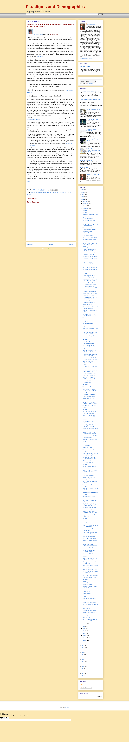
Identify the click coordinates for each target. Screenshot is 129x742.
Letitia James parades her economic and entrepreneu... (90, 290)
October (85, 206)
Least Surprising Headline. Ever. (90, 612)
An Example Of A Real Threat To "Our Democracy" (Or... (90, 489)
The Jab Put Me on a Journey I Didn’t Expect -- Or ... (90, 370)
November (85, 203)
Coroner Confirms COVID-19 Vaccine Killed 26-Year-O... (90, 358)
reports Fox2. (61, 37)
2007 (82, 675)
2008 (82, 673)
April (84, 633)
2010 (82, 668)
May (84, 630)
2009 (82, 671)
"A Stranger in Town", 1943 (92, 174)
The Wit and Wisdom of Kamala (90, 575)
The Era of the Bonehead (88, 317)
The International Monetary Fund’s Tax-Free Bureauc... (89, 228)
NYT (67, 192)
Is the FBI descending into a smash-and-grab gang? (89, 276)
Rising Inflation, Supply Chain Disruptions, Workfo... (90, 559)
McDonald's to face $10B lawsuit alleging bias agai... (90, 307)
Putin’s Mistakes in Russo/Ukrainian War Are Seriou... (89, 595)
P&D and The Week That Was (93, 109)
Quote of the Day (86, 523)
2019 (82, 647)
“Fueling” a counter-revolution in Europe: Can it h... (90, 562)
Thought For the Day (87, 386)
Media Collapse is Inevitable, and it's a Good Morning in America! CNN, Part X (94, 150)
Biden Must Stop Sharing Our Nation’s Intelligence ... (89, 501)
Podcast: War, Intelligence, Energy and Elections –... (89, 478)
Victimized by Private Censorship (91, 130)
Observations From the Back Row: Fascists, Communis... (90, 390)
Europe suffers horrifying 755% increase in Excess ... (90, 367)
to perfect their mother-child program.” (52, 76)
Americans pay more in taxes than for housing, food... (90, 566)
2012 (82, 664)
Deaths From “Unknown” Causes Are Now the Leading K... (90, 342)
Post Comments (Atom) (53, 249)
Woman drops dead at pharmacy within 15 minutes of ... (90, 355)
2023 (82, 196)
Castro (32, 192)
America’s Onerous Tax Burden (90, 569)
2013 (82, 661)
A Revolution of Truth (88, 235)
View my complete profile (86, 58)
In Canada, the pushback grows (90, 602)
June (84, 628)
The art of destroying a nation (89, 538)
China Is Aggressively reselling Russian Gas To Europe (90, 620)
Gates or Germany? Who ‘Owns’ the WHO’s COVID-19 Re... (90, 244)
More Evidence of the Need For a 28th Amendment (90, 225)
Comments (84, 687)
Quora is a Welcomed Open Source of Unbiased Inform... (90, 416)
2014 (82, 659)
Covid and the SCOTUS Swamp (90, 237)
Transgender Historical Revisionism (88, 444)
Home (51, 244)
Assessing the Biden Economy (90, 548)
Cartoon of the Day (87, 520)
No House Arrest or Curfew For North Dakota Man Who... (90, 279)
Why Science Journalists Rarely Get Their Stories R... (90, 333)
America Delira (86, 608)
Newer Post (30, 244)
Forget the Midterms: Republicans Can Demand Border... (89, 264)
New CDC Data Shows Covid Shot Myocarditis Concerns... (90, 351)
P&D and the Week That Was (93, 119)
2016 (82, 654)
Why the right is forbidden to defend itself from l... (89, 250)
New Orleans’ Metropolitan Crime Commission (57, 41)
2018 (82, 650)
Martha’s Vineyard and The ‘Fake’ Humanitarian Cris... (89, 458)
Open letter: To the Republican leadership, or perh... (90, 217)
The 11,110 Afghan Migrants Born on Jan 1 (89, 467)
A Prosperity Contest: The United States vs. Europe (90, 436)
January (85, 640)
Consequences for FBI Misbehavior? (88, 232)
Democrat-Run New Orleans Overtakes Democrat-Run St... (90, 403)
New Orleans (62, 192)
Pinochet (71, 192)
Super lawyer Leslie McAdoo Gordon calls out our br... (89, 599)
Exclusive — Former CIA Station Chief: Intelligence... (90, 526)
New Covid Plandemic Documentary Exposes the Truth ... (89, 363)
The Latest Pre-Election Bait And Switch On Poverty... (90, 572)
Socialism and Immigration (89, 396)
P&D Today (85, 210)
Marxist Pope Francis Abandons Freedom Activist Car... (90, 294)
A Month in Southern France (89, 577)
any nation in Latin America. (33, 119)
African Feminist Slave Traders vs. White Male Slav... (90, 412)
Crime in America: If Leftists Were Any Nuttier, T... (89, 253)
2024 (82, 194)
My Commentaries (85, 66)
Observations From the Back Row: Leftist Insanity (89, 497)
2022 (82, 199)
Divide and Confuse (87, 304)
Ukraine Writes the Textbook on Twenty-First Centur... (90, 471)
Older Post (71, 244)
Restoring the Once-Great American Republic (88, 399)
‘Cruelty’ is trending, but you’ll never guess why (90, 533)
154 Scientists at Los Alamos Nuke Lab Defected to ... (89, 374)
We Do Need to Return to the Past (90, 214)
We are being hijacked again (89, 610)
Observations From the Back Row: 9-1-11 (89, 91)
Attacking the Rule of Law (89, 553)
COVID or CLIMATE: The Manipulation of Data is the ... (90, 433)
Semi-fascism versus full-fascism (90, 492)
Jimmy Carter (56, 192)
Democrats (40, 192)
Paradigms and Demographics (55, 6)
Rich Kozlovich (91, 24)
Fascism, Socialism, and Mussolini (88, 336)
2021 (82, 643)
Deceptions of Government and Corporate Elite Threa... (90, 474)
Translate (89, 83)
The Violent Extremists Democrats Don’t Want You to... (90, 325)
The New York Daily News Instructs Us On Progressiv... (90, 221)
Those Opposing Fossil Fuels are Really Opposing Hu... (90, 454)
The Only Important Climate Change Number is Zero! (89, 240)
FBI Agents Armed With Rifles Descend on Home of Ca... (90, 283)
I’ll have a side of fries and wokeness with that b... (89, 461)
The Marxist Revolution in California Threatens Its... (89, 551)
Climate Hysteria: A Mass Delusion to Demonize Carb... (90, 545)
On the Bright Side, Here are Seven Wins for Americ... (89, 425)
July (84, 626)
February (85, 637)
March (84, 635)
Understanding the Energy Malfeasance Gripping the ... (90, 378)
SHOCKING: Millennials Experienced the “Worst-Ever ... (90, 347)
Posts (82, 685)
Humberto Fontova (38, 34)
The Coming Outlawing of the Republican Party (89, 508)
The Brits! (85, 212)
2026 (82, 189)
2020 (82, 645)
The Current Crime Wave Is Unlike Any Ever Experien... (90, 315)
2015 (82, 657)
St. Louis (29, 194)
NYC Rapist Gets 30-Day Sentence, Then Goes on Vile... (90, 287)
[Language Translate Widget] (88, 81)
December (85, 201)
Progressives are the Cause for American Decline (90, 541)
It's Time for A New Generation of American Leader (90, 311)
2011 (82, 666)
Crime (35, 192)
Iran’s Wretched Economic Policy (90, 267)
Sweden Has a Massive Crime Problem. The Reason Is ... (89, 301)
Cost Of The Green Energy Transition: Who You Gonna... (90, 512)
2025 (82, 192)
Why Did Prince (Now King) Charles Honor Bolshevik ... (90, 504)
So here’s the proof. (41, 56)
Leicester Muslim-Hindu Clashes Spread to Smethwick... (90, 298)
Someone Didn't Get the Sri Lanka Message (89, 381)
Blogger (67, 707)
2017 (82, 652)
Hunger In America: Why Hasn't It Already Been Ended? (90, 393)
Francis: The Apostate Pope (86, 160)
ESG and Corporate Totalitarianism (87, 590)
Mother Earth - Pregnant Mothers (90, 256)
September (85, 208)
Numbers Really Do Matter (89, 536)
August (84, 623)
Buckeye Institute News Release (90, 439)
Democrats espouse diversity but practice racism (90, 529)
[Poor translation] (6, 718)
